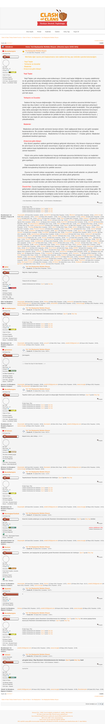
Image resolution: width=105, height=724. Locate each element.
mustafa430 (48, 253)
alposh (66, 225)
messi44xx (71, 220)
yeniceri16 (70, 301)
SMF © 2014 (51, 718)
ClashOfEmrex (26, 220)
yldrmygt (73, 239)
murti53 (70, 258)
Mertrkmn (93, 258)
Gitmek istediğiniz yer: (91, 704)
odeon (79, 223)
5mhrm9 (54, 243)
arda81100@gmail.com (24, 303)
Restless (43, 246)
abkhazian (51, 239)
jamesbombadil (63, 234)
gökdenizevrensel (39, 225)
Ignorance (20, 263)
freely (59, 216)
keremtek (94, 232)
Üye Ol (43, 208)
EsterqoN (64, 255)
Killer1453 (55, 236)
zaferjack (98, 227)
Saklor (98, 239)
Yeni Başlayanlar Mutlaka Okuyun (35, 51)
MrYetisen (55, 262)
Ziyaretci (43, 263)
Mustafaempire (10, 51)
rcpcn (66, 246)
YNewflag (31, 227)
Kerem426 (31, 260)
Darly (62, 218)
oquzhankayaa (35, 234)
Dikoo (59, 223)
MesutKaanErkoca (33, 223)
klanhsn (38, 222)
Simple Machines (59, 718)
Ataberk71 (86, 218)
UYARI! (41, 712)
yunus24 (46, 343)
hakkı (23, 253)
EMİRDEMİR (69, 250)
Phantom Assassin (39, 229)
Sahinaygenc (57, 260)
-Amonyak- (77, 243)
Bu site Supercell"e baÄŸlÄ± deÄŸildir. (56, 719)
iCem (67, 237)
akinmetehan (67, 241)
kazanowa (58, 257)
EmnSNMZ (45, 232)
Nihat (18, 255)
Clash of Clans (42, 719)
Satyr (99, 243)
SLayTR (28, 239)
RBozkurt (72, 215)
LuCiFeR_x (39, 251)
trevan (19, 218)
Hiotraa (37, 216)
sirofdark (100, 223)
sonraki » (101, 40)
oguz (89, 251)
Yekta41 (7, 655)
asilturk (39, 218)
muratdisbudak (39, 241)
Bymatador (47, 424)
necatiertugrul (98, 250)
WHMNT (75, 248)
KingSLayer (90, 246)
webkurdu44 (88, 234)
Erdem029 (64, 222)
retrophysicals (21, 250)
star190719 (47, 215)
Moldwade (79, 262)
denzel (28, 248)
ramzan (57, 244)
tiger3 (56, 230)
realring (36, 244)
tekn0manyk (63, 251)
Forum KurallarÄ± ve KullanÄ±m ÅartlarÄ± (54, 712)
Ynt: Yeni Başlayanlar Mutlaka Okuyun (38, 266)
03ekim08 (81, 257)
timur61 (30, 236)
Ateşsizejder (21, 215)
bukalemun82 (95, 241)
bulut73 (33, 243)
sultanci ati (97, 215)
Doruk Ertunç (53, 248)
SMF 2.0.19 (44, 718)
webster (74, 227)
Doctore (7, 547)
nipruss (46, 250)
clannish (93, 229)
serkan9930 (54, 303)
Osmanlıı (20, 232)
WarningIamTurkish (27, 262)
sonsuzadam (69, 232)
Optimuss (96, 220)
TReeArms (82, 260)
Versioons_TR (77, 253)
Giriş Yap (50, 208)
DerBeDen (32, 230)
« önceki (96, 40)
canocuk (89, 225)
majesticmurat (21, 237)
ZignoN (19, 246)
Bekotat (19, 258)
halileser (83, 216)
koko (40, 255)
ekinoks (49, 220)
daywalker (78, 236)
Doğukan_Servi (69, 229)
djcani (54, 227)
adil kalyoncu (90, 255)
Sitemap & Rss (35, 712)
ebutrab (44, 237)
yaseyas (79, 244)
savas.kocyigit (31, 257)
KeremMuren (45, 258)
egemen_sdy (81, 230)
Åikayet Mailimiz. (82, 721)
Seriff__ (90, 237)
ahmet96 (90, 222)
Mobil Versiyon (69, 712)
